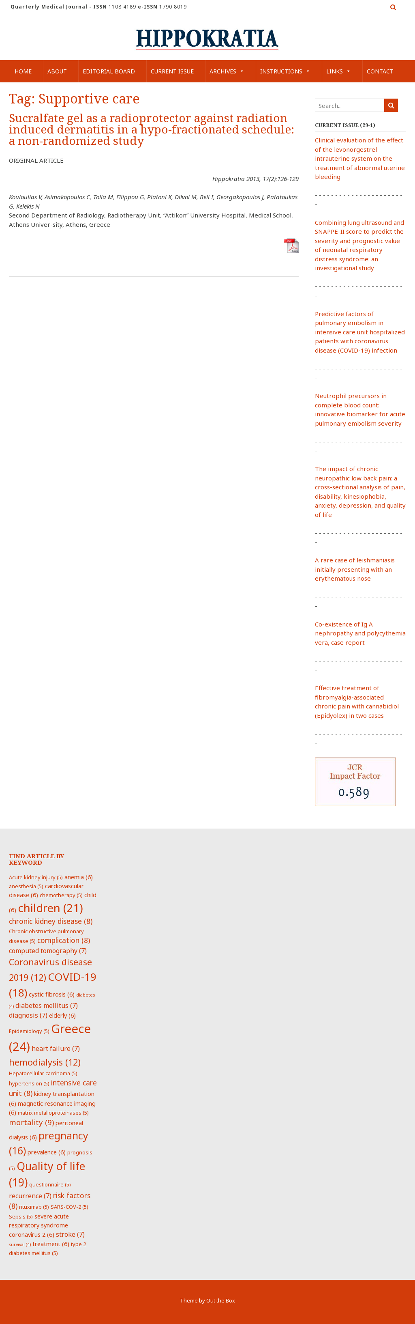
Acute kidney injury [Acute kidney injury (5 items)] (36, 877)
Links (338, 71)
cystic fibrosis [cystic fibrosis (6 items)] (52, 994)
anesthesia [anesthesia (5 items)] (26, 886)
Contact (380, 71)
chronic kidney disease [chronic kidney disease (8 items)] (50, 921)
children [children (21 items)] (50, 907)
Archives (227, 71)
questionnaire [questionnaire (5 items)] (50, 1184)
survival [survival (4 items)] (20, 1244)
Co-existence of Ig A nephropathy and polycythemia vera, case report (360, 633)
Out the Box (220, 1300)
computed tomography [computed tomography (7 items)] (48, 950)
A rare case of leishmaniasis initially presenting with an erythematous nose (355, 569)
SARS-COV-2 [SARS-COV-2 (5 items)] (69, 1206)
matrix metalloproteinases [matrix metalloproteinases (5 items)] (53, 1112)
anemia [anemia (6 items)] (78, 877)
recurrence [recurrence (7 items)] (30, 1195)
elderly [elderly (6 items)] (62, 1015)
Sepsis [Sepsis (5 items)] (21, 1216)
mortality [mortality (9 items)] (31, 1122)
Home (23, 71)
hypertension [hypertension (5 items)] (29, 1083)
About (57, 71)
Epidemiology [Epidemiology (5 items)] (29, 1031)
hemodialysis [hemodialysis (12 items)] (45, 1062)
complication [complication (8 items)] (63, 940)
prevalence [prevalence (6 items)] (47, 1152)
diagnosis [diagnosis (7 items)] (28, 1015)
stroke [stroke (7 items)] (70, 1234)
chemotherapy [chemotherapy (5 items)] (61, 895)
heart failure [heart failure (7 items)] (56, 1048)
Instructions (285, 71)
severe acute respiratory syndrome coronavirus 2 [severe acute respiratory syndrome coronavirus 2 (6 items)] (39, 1225)
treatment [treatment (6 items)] (50, 1244)
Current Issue (172, 71)
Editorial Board (109, 71)
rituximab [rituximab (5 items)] (34, 1206)
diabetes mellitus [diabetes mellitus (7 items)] (46, 1005)
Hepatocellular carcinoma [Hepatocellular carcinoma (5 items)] (43, 1073)
